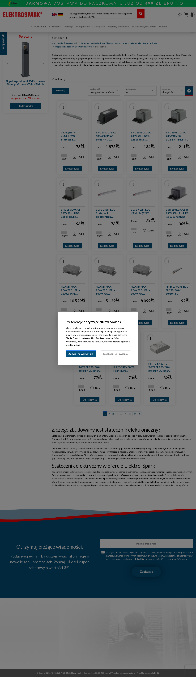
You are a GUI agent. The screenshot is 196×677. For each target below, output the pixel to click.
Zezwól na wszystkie (80, 353)
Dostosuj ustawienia (115, 353)
